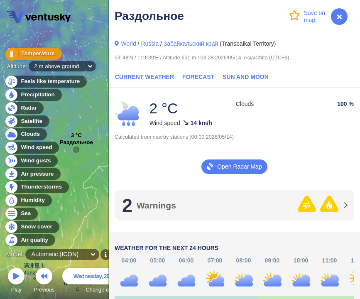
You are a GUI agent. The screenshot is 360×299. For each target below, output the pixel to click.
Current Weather (144, 77)
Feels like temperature (45, 82)
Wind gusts (31, 161)
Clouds (25, 134)
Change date (101, 281)
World (128, 43)
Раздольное (76, 144)
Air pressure (32, 174)
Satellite (26, 121)
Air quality (29, 240)
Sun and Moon (246, 77)
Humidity (28, 200)
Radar (24, 108)
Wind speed (31, 148)
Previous (44, 281)
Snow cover (31, 227)
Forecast (198, 77)
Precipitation (33, 95)
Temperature (32, 54)
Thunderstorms (36, 187)
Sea (21, 214)
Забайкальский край (191, 43)
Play (16, 281)
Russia (150, 43)
